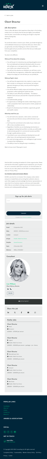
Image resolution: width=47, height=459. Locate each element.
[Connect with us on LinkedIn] (5, 432)
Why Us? (6, 408)
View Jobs (10, 293)
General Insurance (18, 242)
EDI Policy (38, 452)
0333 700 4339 (11, 442)
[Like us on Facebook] (8, 432)
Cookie (10, 455)
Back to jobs (9, 15)
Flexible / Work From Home (20, 238)
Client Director (12, 324)
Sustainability (18, 452)
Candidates (7, 406)
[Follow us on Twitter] (11, 432)
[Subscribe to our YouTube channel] (15, 432)
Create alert (23, 213)
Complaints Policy (8, 452)
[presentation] (18, 207)
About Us (6, 414)
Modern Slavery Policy (29, 452)
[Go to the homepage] (9, 6)
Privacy (5, 455)
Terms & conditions (27, 217)
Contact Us (6, 412)
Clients (5, 410)
